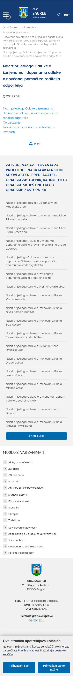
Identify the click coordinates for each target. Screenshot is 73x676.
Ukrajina (13, 514)
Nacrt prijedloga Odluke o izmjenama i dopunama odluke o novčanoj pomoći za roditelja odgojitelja (30, 113)
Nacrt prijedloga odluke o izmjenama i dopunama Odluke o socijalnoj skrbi (30, 275)
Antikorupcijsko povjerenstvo (25, 487)
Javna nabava (16, 540)
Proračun (13, 481)
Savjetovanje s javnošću (17, 32)
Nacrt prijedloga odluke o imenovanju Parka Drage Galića (34, 360)
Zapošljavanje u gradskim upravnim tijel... (32, 533)
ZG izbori (13, 468)
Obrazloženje (11, 122)
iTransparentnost (18, 501)
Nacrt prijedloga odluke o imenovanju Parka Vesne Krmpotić (34, 297)
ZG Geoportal (16, 475)
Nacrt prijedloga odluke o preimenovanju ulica (35, 286)
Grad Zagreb (10, 27)
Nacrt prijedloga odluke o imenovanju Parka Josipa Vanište (34, 373)
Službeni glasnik (17, 494)
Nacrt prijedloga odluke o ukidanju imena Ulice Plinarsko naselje (36, 217)
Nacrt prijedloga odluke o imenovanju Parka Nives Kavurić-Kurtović (34, 309)
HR (67, 14)
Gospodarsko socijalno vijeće (25, 546)
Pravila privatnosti (29, 650)
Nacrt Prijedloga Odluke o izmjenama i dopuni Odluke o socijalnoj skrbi (35, 398)
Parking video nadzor (21, 552)
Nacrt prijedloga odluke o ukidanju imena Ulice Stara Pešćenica (36, 230)
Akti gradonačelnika (20, 462)
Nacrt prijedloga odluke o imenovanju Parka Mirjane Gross (34, 385)
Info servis (28, 27)
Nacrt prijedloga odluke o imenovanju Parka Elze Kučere (34, 322)
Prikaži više (36, 436)
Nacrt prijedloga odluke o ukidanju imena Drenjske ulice (32, 347)
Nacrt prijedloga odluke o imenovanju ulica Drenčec (33, 411)
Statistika (13, 507)
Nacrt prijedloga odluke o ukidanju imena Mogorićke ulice (32, 204)
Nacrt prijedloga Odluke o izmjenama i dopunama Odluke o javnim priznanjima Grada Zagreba (36, 244)
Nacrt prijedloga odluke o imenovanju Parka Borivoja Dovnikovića (34, 423)
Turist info (14, 520)
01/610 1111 (36, 620)
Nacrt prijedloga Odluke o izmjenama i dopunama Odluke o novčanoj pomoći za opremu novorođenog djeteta (32, 261)
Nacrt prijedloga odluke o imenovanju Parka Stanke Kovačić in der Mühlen (34, 335)
